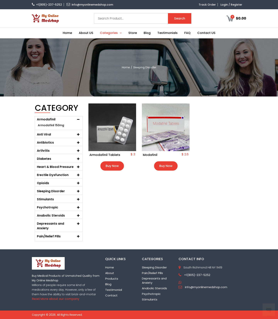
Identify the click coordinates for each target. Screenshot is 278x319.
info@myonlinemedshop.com (90, 5)
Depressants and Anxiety (50, 225)
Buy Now (112, 166)
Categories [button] (111, 33)
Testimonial (113, 290)
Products (111, 279)
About (109, 273)
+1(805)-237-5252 (47, 5)
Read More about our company (55, 299)
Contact (111, 295)
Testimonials (167, 33)
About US (86, 33)
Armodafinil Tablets (104, 155)
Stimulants (149, 299)
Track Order (207, 5)
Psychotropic (151, 294)
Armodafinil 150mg (51, 125)
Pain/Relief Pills (152, 273)
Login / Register (231, 5)
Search (179, 18)
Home (67, 33)
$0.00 (236, 18)
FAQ (187, 33)
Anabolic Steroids (154, 288)
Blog (147, 33)
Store (132, 33)
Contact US (206, 33)
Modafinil (150, 155)
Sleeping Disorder (154, 267)
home (126, 67)
